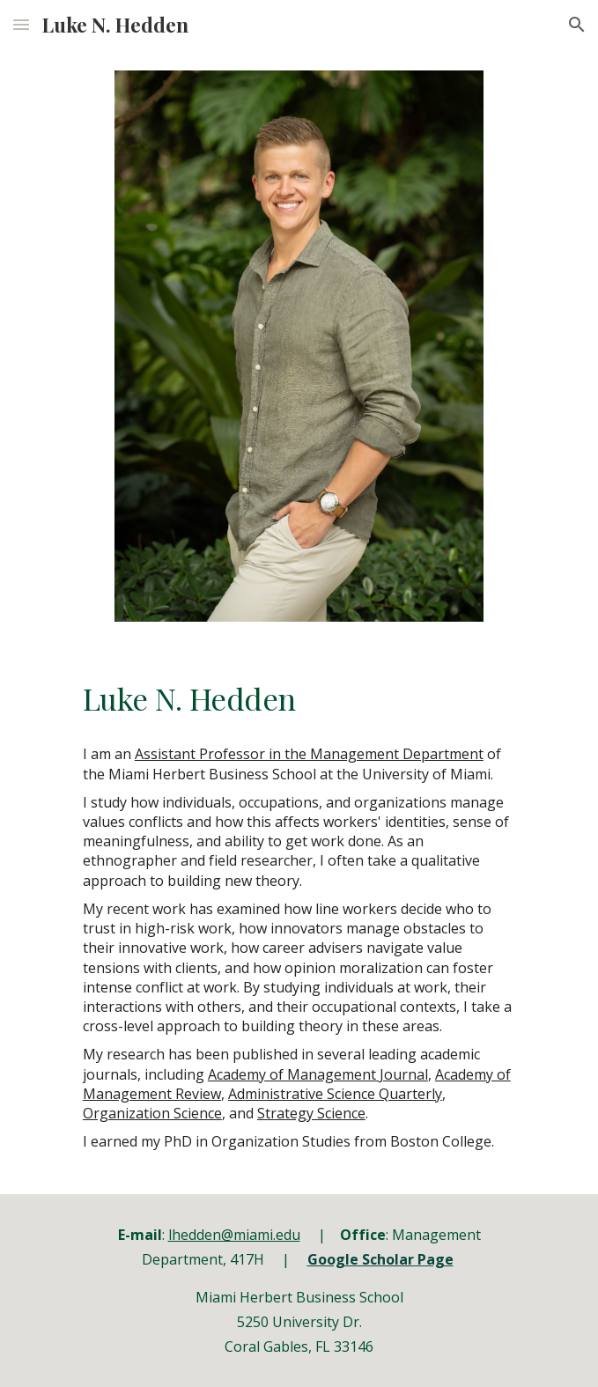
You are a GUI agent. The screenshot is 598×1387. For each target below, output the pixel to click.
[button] (21, 24)
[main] (299, 698)
